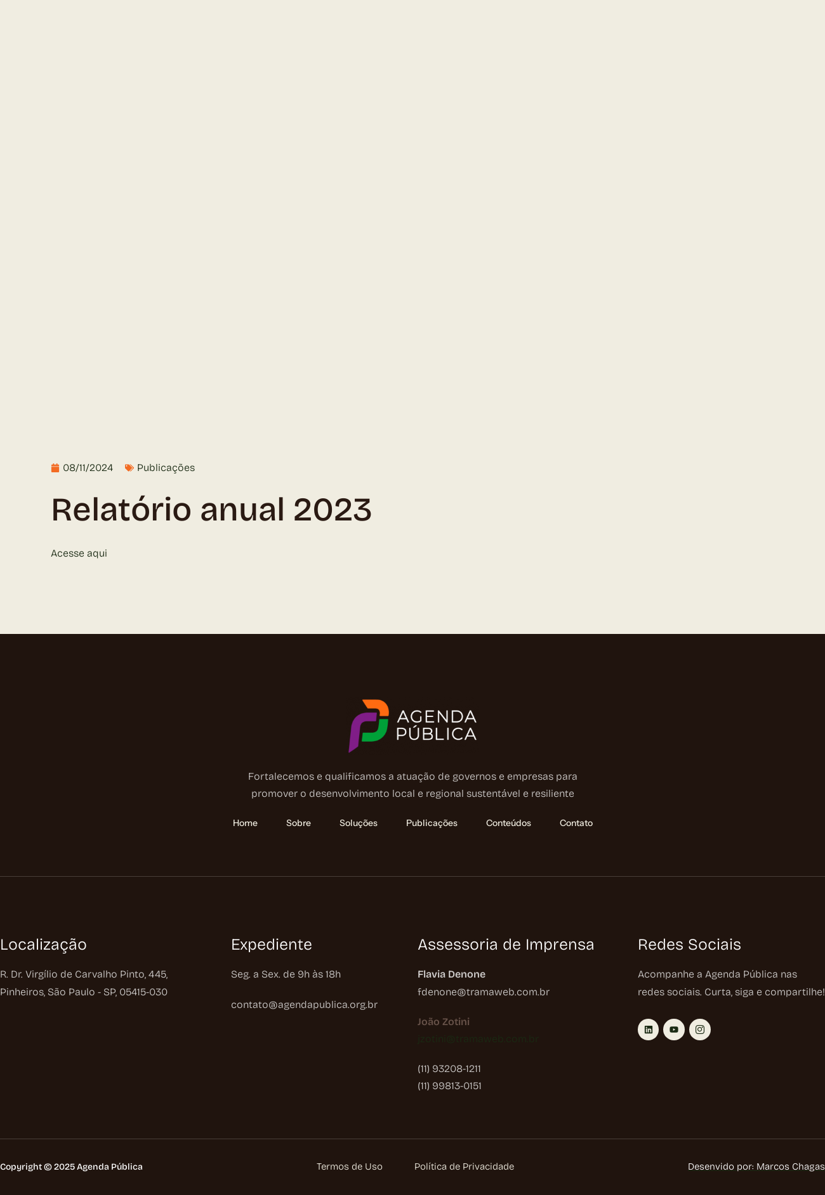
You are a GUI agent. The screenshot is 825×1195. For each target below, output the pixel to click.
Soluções (142, 36)
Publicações (211, 36)
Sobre (81, 36)
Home (32, 36)
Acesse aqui (79, 553)
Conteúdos (278, 36)
